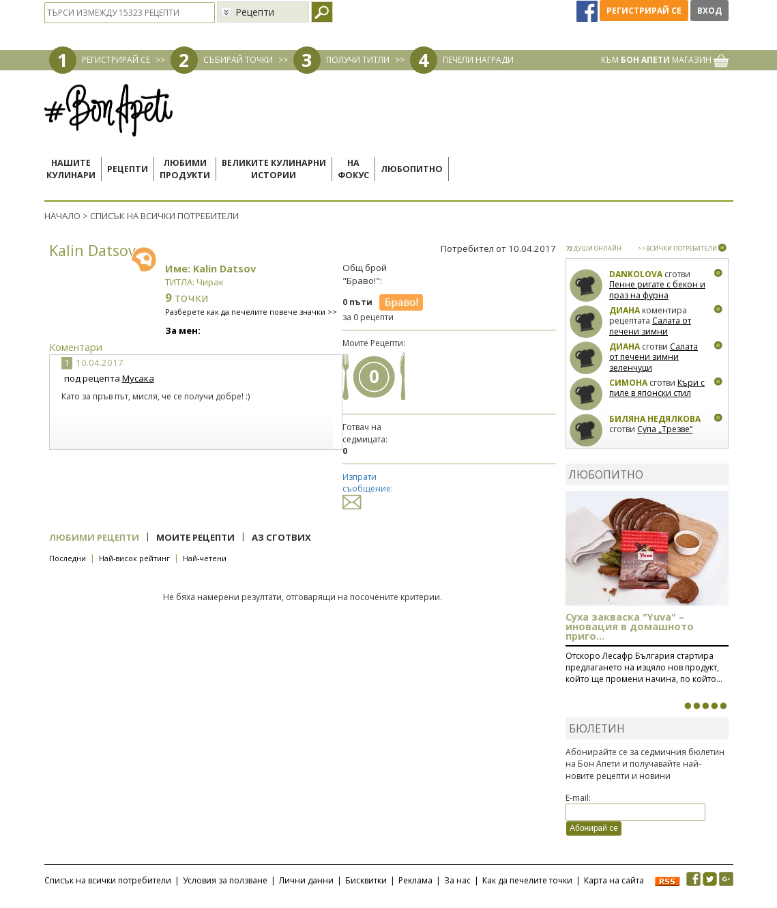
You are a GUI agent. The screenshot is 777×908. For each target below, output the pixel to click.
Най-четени (204, 558)
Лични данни (306, 880)
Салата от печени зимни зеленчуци (650, 331)
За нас (457, 880)
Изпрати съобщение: (367, 489)
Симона (628, 382)
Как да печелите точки (527, 880)
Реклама (415, 880)
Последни (67, 558)
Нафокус (353, 169)
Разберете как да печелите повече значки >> (251, 312)
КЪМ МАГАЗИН (665, 60)
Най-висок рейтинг (134, 558)
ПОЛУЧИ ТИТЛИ (358, 60)
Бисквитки (366, 880)
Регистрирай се (643, 10)
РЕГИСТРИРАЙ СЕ (116, 60)
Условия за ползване (225, 880)
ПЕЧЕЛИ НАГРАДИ (478, 60)
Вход (709, 10)
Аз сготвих (281, 537)
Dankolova (635, 274)
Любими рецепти (94, 537)
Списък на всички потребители (107, 880)
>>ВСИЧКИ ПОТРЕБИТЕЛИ (677, 248)
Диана (624, 310)
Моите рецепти (195, 537)
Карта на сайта (614, 880)
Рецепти (127, 169)
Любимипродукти (185, 169)
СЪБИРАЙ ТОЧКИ (238, 60)
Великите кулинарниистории (274, 169)
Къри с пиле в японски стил (657, 388)
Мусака (138, 378)
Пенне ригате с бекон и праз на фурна (657, 290)
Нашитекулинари (71, 169)
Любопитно (412, 169)
